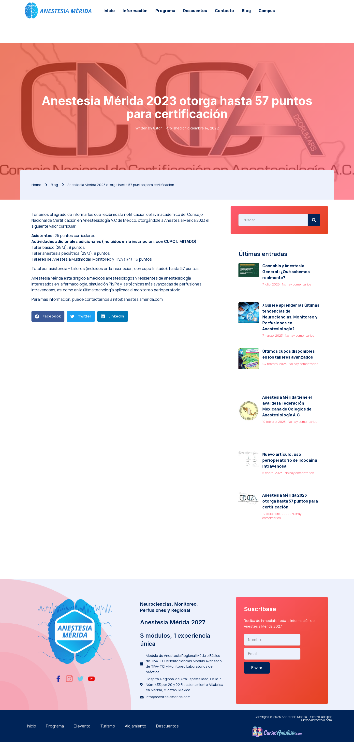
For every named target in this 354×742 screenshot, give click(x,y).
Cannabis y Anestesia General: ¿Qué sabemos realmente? (286, 271)
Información (135, 10)
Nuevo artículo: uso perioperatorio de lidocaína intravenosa (289, 460)
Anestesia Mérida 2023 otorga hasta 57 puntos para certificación (290, 501)
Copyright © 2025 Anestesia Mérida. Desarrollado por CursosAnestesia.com (293, 718)
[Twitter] (80, 679)
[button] (47, 316)
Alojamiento (135, 726)
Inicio (109, 10)
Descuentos (195, 10)
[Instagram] (69, 679)
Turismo (107, 726)
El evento (82, 726)
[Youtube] (91, 679)
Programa (165, 10)
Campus (267, 10)
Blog (246, 10)
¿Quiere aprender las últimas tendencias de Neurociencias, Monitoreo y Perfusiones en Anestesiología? (290, 317)
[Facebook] (58, 679)
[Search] (314, 220)
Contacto (224, 10)
